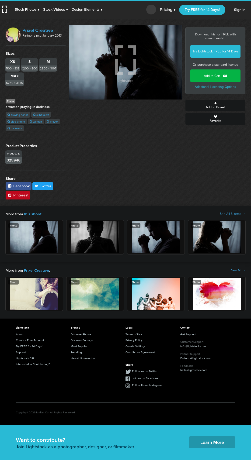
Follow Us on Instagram (147, 385)
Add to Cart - (215, 75)
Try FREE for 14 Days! (202, 9)
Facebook (18, 186)
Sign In (239, 9)
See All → (238, 270)
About (20, 334)
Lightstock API (25, 358)
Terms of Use (134, 334)
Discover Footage (82, 340)
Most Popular (79, 346)
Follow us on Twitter (144, 371)
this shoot (32, 213)
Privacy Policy (134, 340)
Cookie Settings (136, 346)
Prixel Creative (37, 30)
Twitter (43, 186)
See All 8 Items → (232, 214)
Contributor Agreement (140, 352)
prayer (52, 122)
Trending (76, 352)
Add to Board (215, 106)
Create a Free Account (30, 340)
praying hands (17, 115)
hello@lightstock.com (193, 369)
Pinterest (17, 195)
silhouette (41, 115)
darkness (14, 128)
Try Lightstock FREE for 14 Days (215, 51)
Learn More (212, 441)
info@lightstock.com (193, 346)
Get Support (188, 334)
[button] (27, 9)
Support (21, 352)
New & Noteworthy (83, 358)
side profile (16, 122)
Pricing (167, 10)
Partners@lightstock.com (195, 358)
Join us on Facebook (145, 378)
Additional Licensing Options (215, 86)
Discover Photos (81, 334)
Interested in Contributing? (33, 364)
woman (36, 122)
